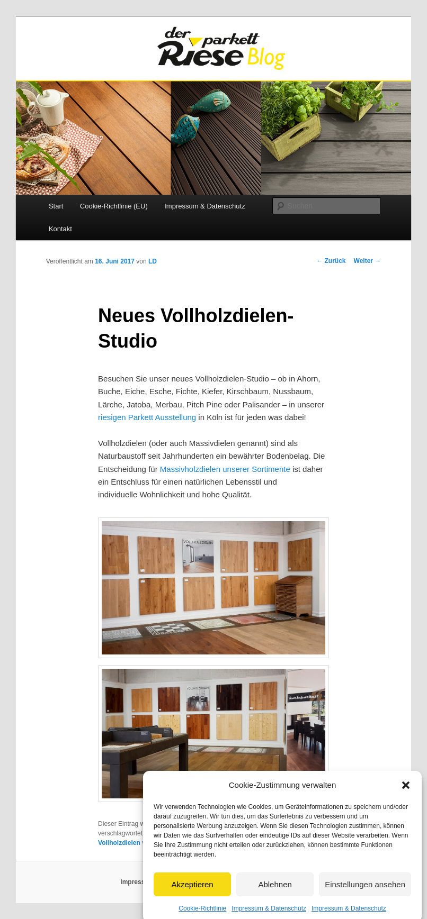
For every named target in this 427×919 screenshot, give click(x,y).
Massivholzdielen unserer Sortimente (225, 469)
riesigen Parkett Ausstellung (147, 417)
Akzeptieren (192, 893)
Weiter (367, 261)
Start (56, 206)
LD (152, 261)
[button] (406, 795)
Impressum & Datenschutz (204, 206)
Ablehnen (274, 893)
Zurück (330, 261)
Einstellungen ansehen (365, 893)
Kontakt (60, 229)
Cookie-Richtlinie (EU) (114, 206)
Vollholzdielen (119, 843)
